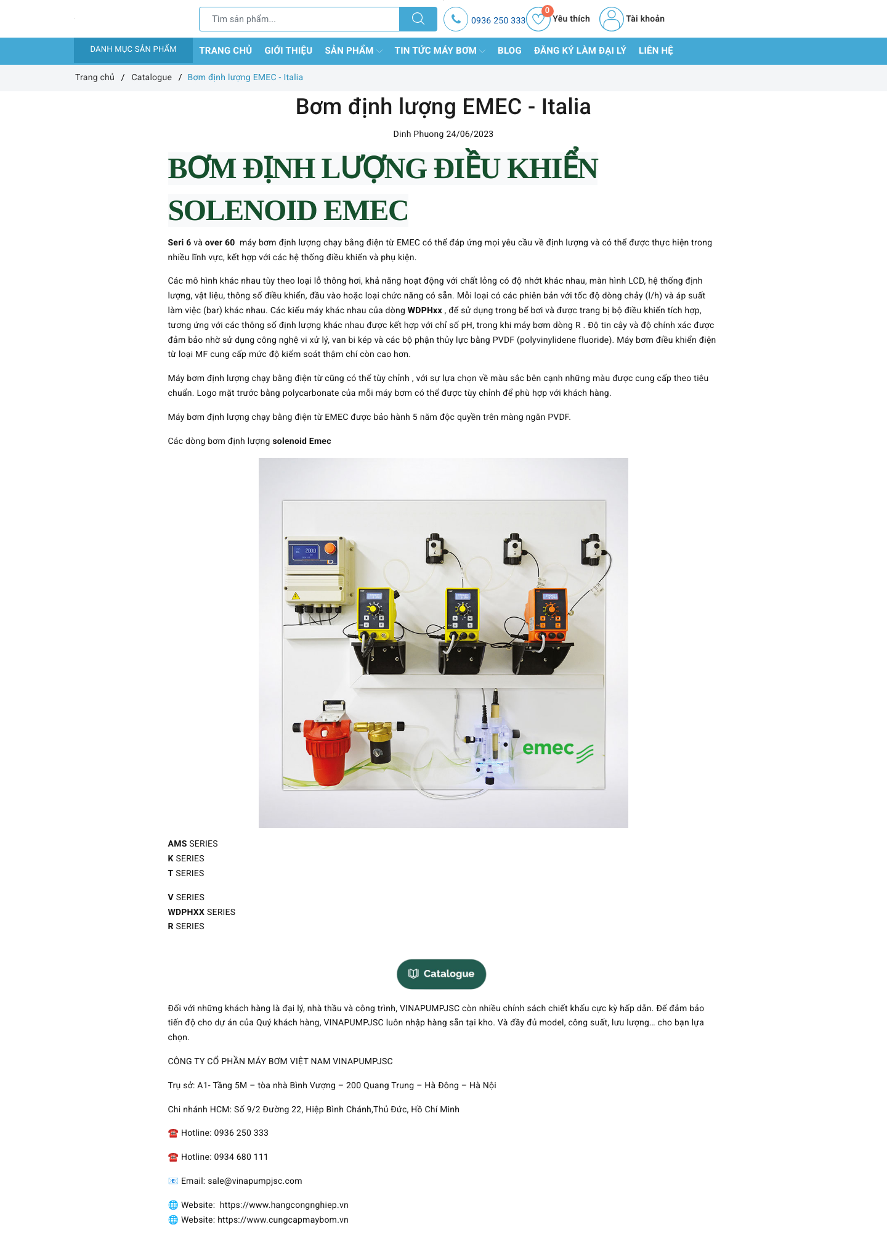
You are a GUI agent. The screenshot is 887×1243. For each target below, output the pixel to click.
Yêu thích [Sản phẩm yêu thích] (558, 19)
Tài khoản (632, 19)
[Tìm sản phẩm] (299, 19)
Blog (510, 50)
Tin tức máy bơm (440, 51)
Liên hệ (656, 50)
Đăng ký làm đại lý (580, 50)
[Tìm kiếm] (418, 19)
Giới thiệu (288, 50)
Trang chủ (225, 50)
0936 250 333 (498, 21)
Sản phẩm (353, 51)
